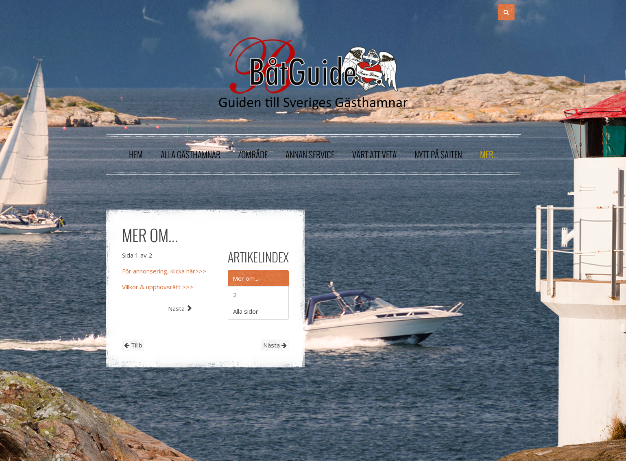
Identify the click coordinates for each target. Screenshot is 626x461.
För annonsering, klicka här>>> (164, 271)
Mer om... (245, 278)
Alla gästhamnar (190, 154)
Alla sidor (245, 311)
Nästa (275, 345)
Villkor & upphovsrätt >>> (157, 287)
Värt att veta (374, 154)
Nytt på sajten (438, 154)
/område (253, 154)
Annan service (310, 154)
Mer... (489, 154)
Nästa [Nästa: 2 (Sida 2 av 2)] (180, 308)
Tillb (133, 345)
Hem (136, 154)
